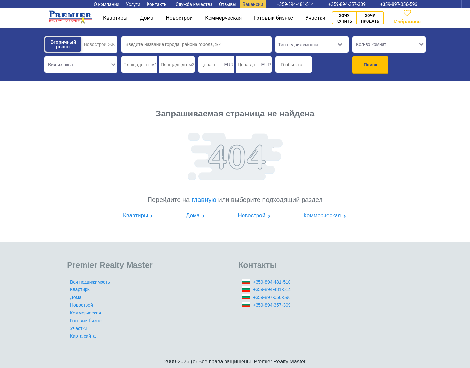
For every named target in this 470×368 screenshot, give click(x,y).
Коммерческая (223, 18)
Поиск (370, 64)
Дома (147, 18)
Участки (315, 18)
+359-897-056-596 (272, 297)
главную (204, 199)
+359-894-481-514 (272, 289)
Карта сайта (83, 336)
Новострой (179, 18)
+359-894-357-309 (272, 305)
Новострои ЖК (99, 44)
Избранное (407, 16)
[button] (81, 64)
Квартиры (115, 18)
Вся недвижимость (90, 281)
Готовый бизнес (273, 18)
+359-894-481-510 (272, 281)
